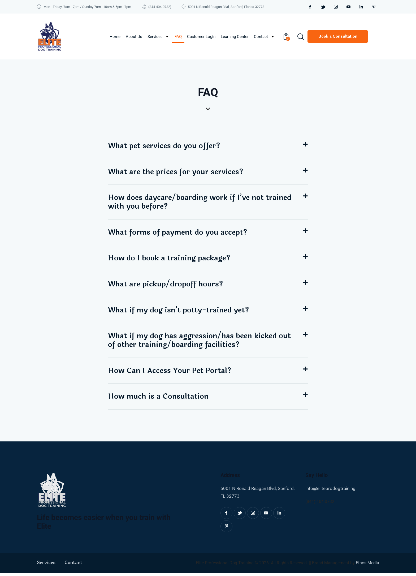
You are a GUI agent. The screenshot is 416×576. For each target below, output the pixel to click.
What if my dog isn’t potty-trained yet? (180, 311)
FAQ (178, 36)
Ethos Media (367, 566)
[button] (208, 146)
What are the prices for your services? (176, 172)
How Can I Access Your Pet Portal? (170, 373)
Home (115, 36)
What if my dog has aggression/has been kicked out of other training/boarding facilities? (200, 342)
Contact (264, 36)
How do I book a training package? (170, 259)
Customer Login (201, 36)
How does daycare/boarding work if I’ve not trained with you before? (200, 203)
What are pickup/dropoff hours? (166, 285)
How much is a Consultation (158, 399)
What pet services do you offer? (164, 146)
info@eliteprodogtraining (330, 491)
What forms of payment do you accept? (178, 233)
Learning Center (235, 36)
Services (158, 36)
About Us (134, 36)
